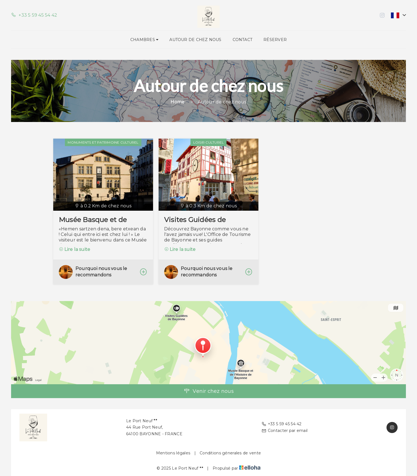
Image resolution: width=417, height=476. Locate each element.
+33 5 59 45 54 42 (281, 423)
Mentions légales (173, 452)
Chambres (144, 39)
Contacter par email (284, 430)
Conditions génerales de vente (230, 452)
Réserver (275, 39)
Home (177, 102)
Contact (243, 39)
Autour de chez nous (195, 39)
